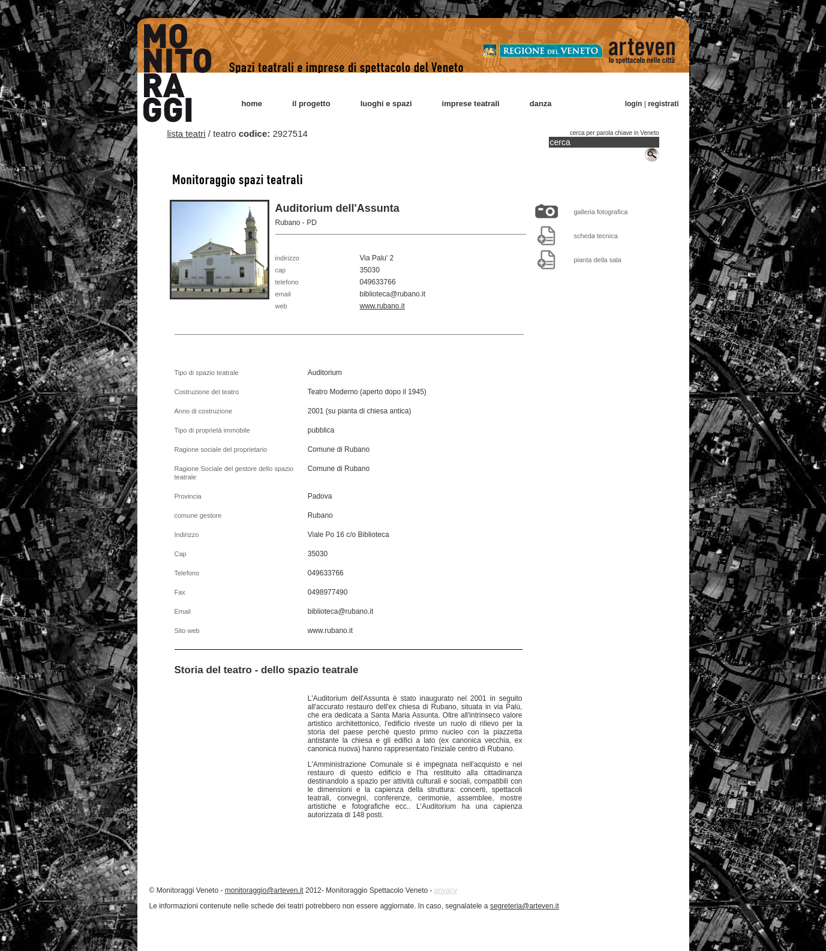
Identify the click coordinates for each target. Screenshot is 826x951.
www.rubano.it (382, 306)
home (251, 103)
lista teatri (186, 133)
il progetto (311, 103)
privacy (445, 890)
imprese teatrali (471, 103)
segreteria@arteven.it (524, 906)
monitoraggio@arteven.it (264, 890)
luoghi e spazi (386, 103)
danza (541, 103)
